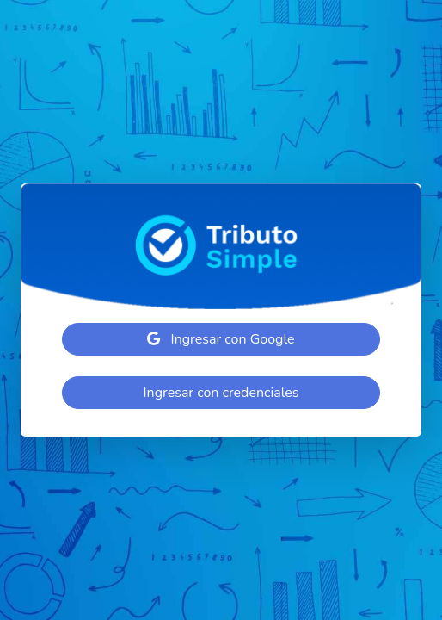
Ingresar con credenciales (220, 392)
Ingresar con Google (220, 339)
